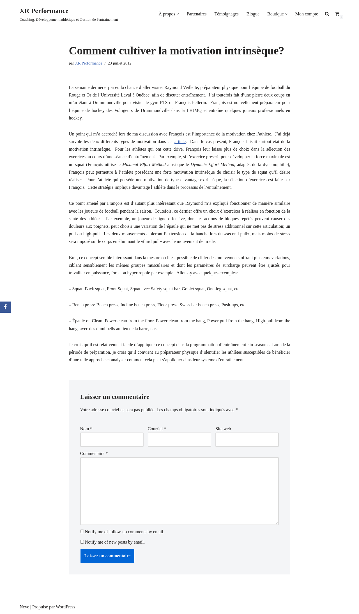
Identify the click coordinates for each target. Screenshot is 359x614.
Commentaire (94, 453)
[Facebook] (5, 307)
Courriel (157, 428)
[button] (178, 14)
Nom (86, 428)
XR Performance (88, 63)
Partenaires (197, 14)
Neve (24, 606)
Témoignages (227, 14)
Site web (223, 428)
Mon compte (306, 14)
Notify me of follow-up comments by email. (124, 531)
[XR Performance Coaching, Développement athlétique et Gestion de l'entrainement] (69, 14)
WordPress (65, 606)
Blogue (253, 14)
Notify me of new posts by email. (115, 542)
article (180, 141)
